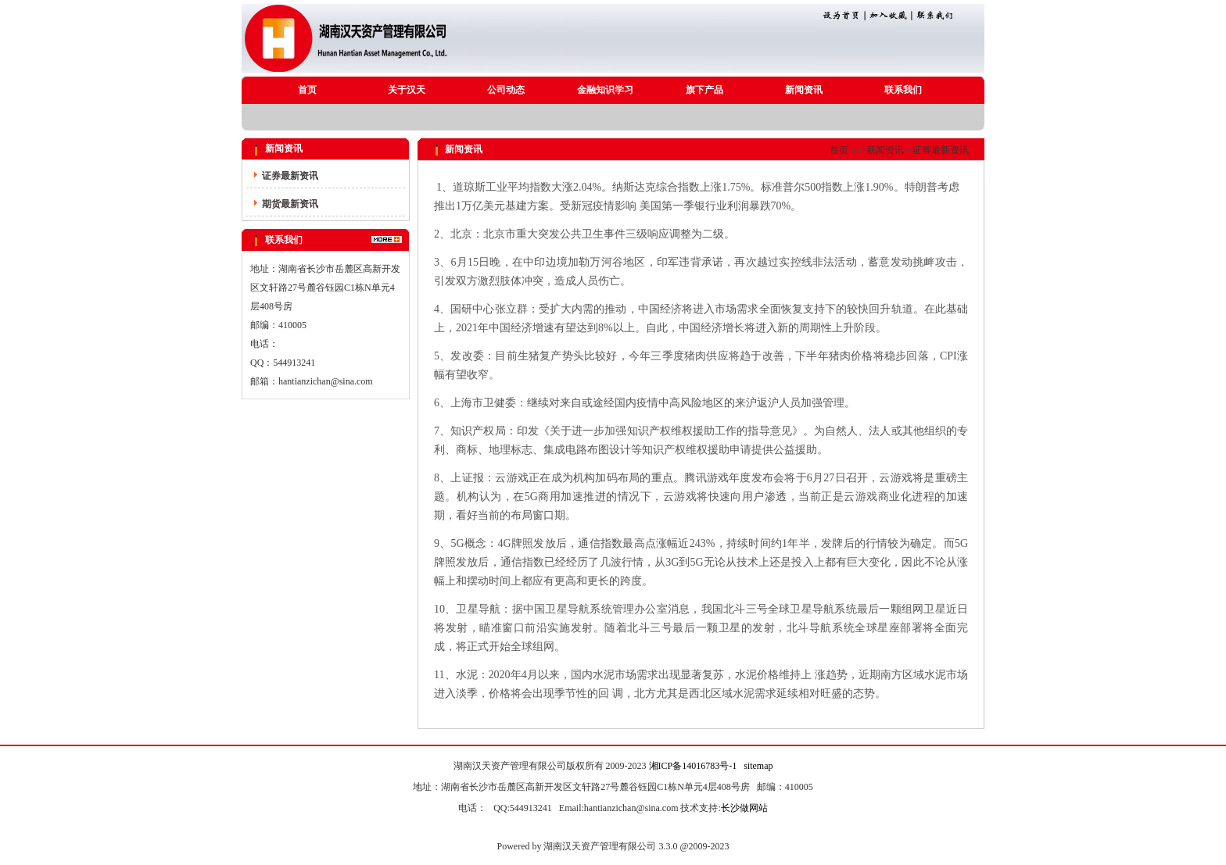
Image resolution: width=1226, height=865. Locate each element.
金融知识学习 (605, 89)
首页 (307, 89)
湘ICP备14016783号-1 (693, 765)
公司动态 (506, 89)
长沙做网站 (744, 807)
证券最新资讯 (290, 175)
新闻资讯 (804, 89)
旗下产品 (704, 89)
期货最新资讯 (290, 203)
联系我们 (903, 89)
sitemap (758, 765)
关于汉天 (406, 89)
